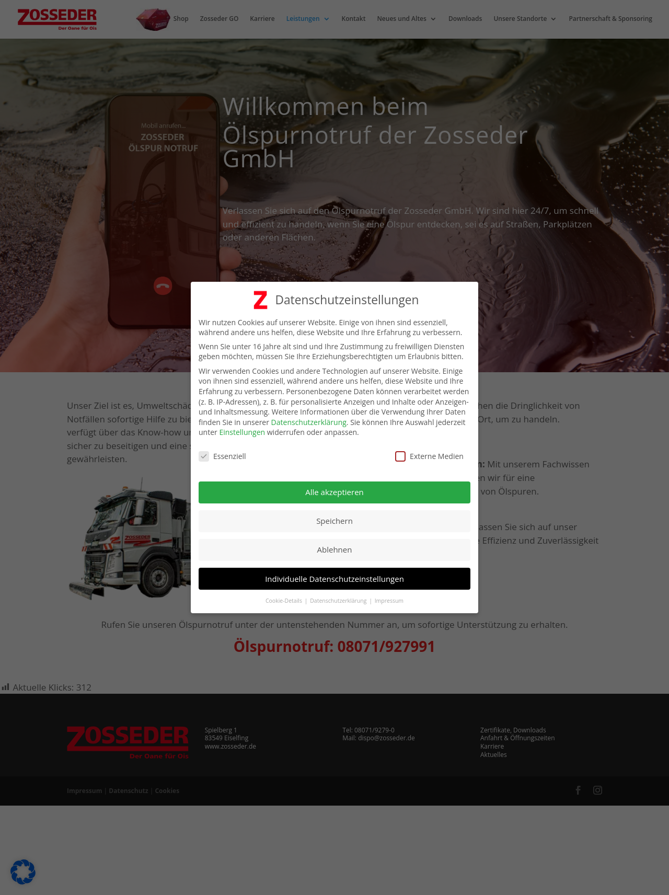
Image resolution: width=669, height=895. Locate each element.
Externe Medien (429, 453)
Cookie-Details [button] (285, 597)
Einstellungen (242, 429)
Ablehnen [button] (334, 546)
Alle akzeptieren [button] (334, 488)
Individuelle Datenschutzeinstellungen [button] (334, 575)
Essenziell (222, 453)
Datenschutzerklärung (309, 418)
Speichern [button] (334, 517)
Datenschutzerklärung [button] (339, 597)
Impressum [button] (389, 597)
